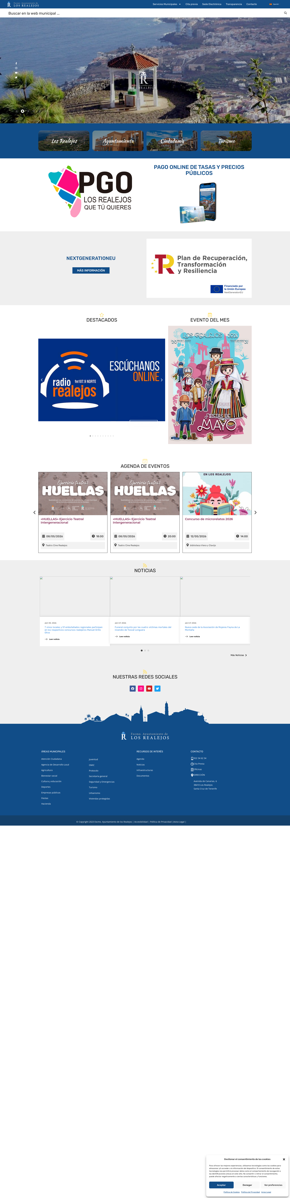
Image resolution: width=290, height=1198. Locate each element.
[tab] (16, 111)
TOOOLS (209, 821)
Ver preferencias (273, 1185)
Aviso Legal (266, 1192)
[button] (283, 1159)
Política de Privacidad (250, 1192)
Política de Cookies (232, 1192)
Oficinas (198, 769)
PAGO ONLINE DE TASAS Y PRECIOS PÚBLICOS (199, 185)
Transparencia (234, 4)
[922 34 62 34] (192, 758)
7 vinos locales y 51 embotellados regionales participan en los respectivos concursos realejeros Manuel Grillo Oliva (73, 644)
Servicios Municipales (167, 4)
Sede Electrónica (211, 4)
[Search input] (145, 13)
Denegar (247, 1185)
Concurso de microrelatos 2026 (209, 530)
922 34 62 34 (200, 758)
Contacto (251, 4)
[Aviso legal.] (179, 821)
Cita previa (192, 4)
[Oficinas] (192, 769)
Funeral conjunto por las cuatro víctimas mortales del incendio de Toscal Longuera (143, 643)
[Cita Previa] (192, 764)
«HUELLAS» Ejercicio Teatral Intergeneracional (62, 532)
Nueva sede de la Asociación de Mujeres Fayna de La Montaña (212, 643)
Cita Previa (199, 763)
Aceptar (221, 1185)
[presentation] (34, 523)
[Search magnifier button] (285, 13)
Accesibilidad (141, 821)
